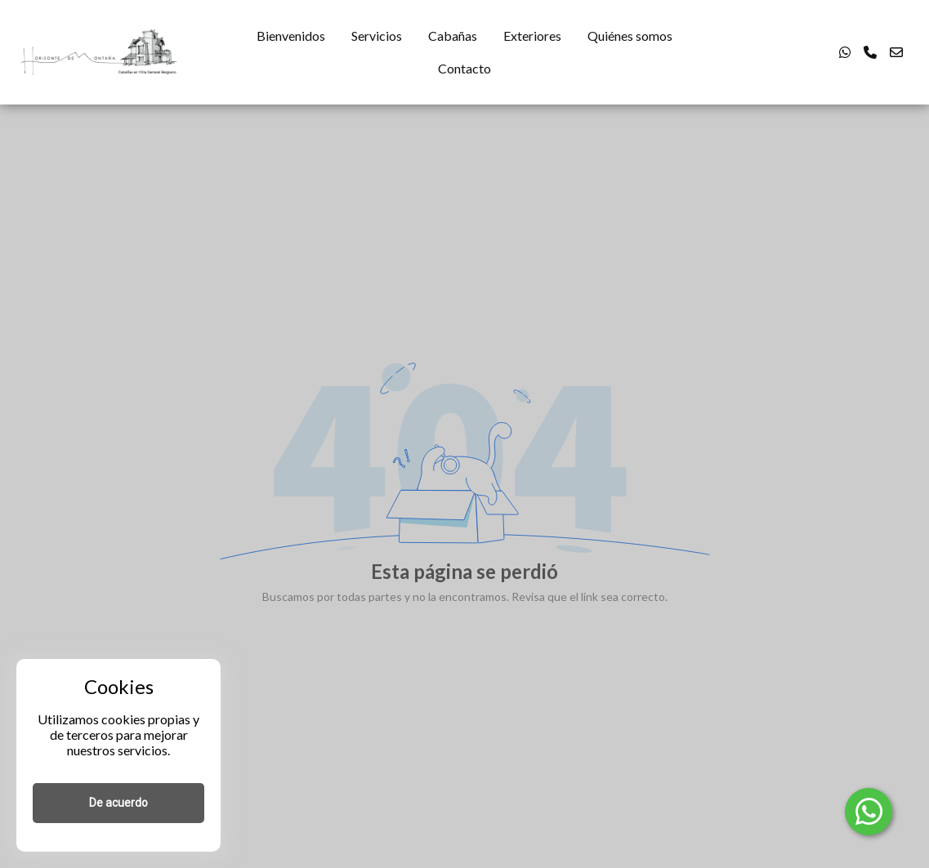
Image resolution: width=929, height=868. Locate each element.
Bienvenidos (291, 35)
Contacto (464, 68)
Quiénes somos (629, 35)
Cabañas (452, 35)
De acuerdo (118, 802)
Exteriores (532, 35)
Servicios (376, 35)
